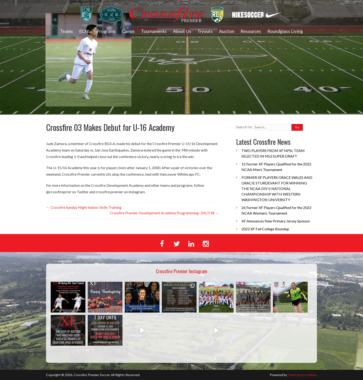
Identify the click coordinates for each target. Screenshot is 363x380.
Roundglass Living (285, 31)
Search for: (244, 127)
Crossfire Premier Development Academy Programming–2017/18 (164, 213)
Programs (106, 31)
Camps (128, 31)
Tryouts (205, 31)
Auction (226, 31)
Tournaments (154, 31)
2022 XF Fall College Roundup (265, 229)
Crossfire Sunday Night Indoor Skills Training (84, 207)
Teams (66, 31)
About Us (182, 31)
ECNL (85, 31)
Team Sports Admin (302, 375)
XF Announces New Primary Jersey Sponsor (275, 221)
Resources (251, 31)
